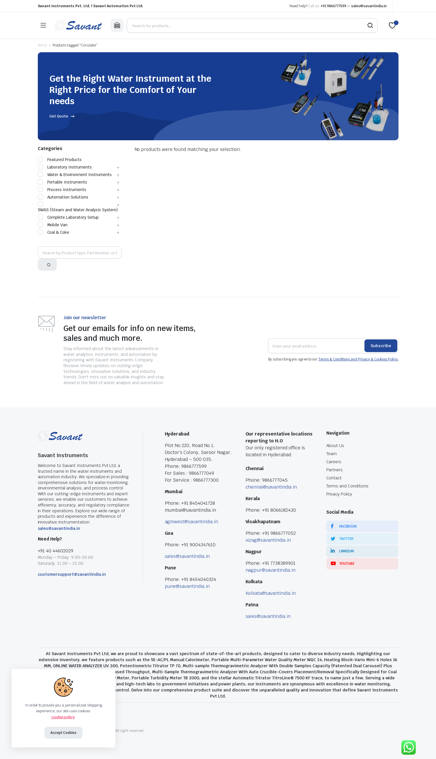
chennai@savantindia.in (271, 487)
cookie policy (63, 717)
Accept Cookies (63, 732)
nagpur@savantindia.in (270, 570)
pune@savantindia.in (187, 586)
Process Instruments (62, 189)
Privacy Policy (339, 494)
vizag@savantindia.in (268, 540)
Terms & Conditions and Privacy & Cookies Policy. (358, 359)
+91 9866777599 (334, 6)
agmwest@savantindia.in (191, 522)
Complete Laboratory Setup (68, 217)
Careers (334, 461)
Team (331, 453)
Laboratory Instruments (65, 167)
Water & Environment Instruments (75, 174)
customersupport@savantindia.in (72, 574)
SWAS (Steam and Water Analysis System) (78, 207)
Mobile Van (53, 224)
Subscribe (380, 345)
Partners (334, 469)
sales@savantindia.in (368, 6)
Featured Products (60, 159)
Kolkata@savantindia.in (271, 593)
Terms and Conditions (347, 486)
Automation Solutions (63, 197)
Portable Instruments (62, 182)
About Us (335, 445)
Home (42, 45)
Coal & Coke (54, 232)
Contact (334, 478)
